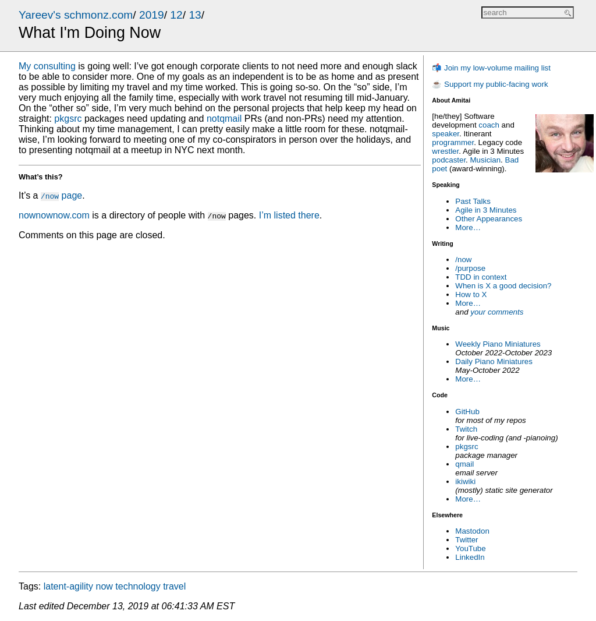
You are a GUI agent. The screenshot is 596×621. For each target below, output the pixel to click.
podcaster (449, 160)
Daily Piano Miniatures (494, 361)
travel (174, 586)
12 (176, 15)
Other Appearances (488, 218)
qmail (464, 464)
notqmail (224, 119)
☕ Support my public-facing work (490, 84)
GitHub (467, 411)
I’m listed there (289, 215)
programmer (453, 142)
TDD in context (480, 277)
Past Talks (473, 201)
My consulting (47, 66)
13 (195, 15)
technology (137, 586)
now (104, 586)
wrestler (445, 151)
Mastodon (472, 531)
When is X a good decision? (503, 285)
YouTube (470, 548)
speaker (445, 133)
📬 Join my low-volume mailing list (491, 67)
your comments (496, 312)
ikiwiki (465, 481)
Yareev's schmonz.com (76, 15)
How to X (471, 294)
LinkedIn (469, 557)
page (61, 195)
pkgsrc (466, 446)
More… (468, 227)
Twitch (466, 429)
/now (463, 259)
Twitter (466, 539)
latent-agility (68, 586)
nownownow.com (54, 215)
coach (488, 125)
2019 (151, 15)
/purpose (470, 268)
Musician (485, 160)
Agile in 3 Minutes (485, 210)
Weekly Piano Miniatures (497, 344)
